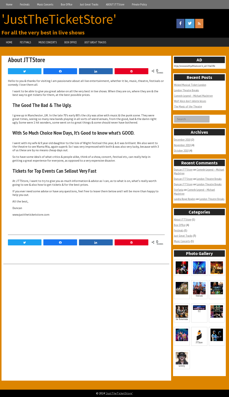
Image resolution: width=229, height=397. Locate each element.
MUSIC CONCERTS (48, 42)
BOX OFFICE (70, 42)
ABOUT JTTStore (115, 4)
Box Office (66, 4)
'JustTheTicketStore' (59, 18)
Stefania (178, 190)
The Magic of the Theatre (188, 106)
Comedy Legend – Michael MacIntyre (193, 96)
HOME (9, 42)
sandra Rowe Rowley (184, 199)
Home (9, 4)
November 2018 (182, 145)
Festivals (25, 4)
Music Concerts (45, 4)
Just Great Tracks (89, 4)
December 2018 (182, 139)
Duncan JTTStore (183, 169)
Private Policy (139, 4)
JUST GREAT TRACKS (95, 42)
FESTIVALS (25, 42)
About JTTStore (182, 219)
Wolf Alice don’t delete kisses (190, 101)
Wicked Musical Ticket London (190, 85)
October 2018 (181, 150)
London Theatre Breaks (186, 90)
